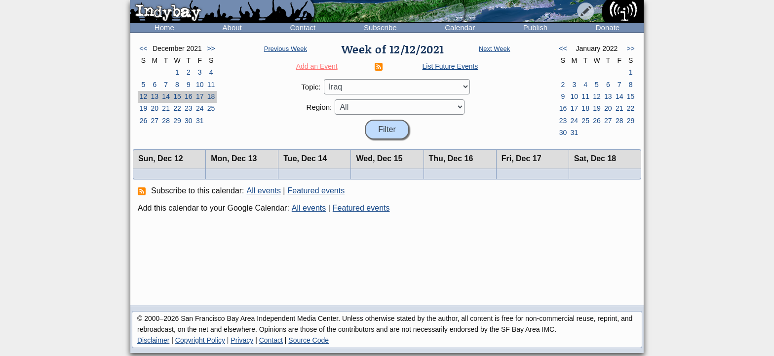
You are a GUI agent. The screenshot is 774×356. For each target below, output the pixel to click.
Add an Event (317, 66)
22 (177, 108)
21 (166, 108)
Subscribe (380, 27)
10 (200, 85)
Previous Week (285, 48)
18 (211, 96)
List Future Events (450, 66)
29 (177, 121)
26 (144, 121)
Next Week (494, 48)
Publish (535, 27)
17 (200, 96)
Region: (319, 107)
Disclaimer (153, 340)
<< (143, 48)
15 (177, 96)
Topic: (310, 87)
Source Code (308, 340)
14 (166, 96)
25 (211, 108)
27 (154, 121)
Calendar (460, 27)
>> (211, 48)
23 (189, 108)
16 (189, 96)
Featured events (316, 190)
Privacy (242, 340)
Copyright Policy (200, 340)
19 (144, 108)
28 (166, 121)
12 (144, 96)
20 (154, 108)
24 (200, 108)
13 (154, 96)
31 (200, 121)
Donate (607, 27)
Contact (302, 27)
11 (211, 85)
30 (189, 121)
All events (264, 190)
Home (164, 27)
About (232, 27)
